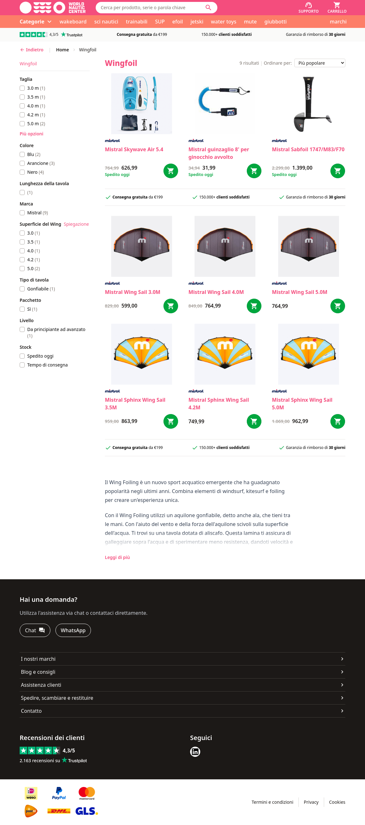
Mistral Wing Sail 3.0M (132, 292)
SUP (159, 21)
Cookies (337, 802)
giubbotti (275, 21)
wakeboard (73, 21)
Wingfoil (28, 64)
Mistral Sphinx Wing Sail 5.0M (302, 403)
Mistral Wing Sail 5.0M (299, 292)
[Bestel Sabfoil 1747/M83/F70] (337, 171)
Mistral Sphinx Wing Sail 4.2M (219, 403)
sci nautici (106, 21)
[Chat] (35, 630)
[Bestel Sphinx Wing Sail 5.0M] (337, 421)
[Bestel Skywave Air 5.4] (170, 171)
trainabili (136, 21)
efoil (177, 21)
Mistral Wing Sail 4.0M (216, 292)
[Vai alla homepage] (53, 8)
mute (250, 21)
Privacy (311, 802)
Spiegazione (76, 224)
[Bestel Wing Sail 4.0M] (254, 306)
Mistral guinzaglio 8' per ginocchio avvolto (219, 153)
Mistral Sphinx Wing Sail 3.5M (135, 403)
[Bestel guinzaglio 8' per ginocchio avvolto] (254, 171)
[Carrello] (337, 7)
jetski (196, 21)
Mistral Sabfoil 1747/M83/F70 (308, 149)
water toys (223, 21)
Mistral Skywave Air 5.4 (134, 149)
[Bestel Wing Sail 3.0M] (170, 306)
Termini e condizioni (272, 802)
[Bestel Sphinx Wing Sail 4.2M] (254, 421)
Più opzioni (31, 134)
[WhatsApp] (73, 630)
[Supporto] (308, 7)
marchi (338, 21)
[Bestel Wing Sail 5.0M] (337, 306)
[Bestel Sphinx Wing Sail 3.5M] (170, 421)
